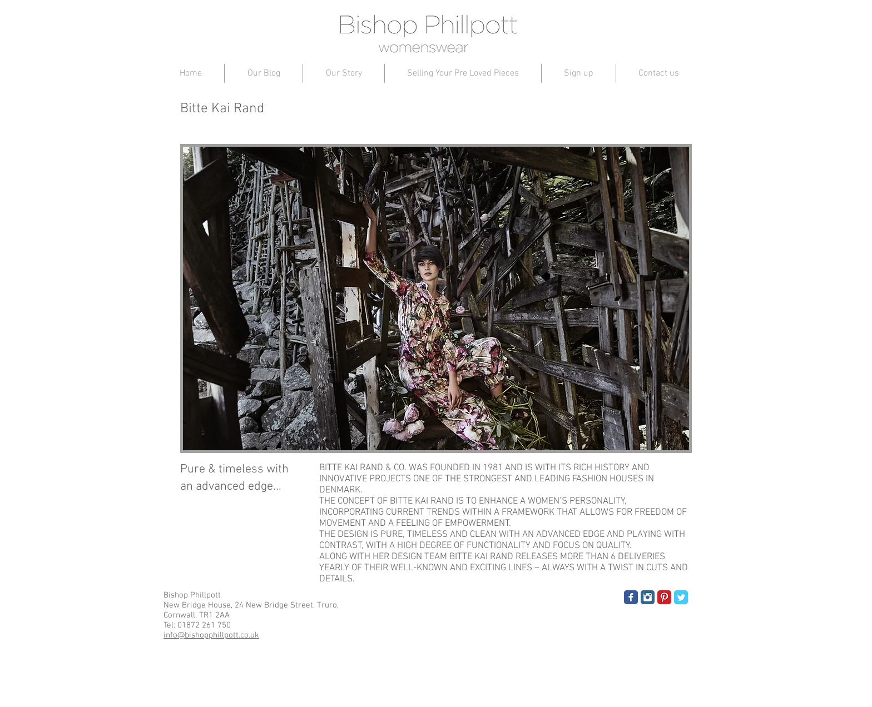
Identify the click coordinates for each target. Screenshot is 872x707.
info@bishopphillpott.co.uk (211, 635)
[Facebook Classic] (631, 597)
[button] (436, 298)
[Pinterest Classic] (664, 597)
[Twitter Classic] (681, 597)
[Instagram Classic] (648, 597)
